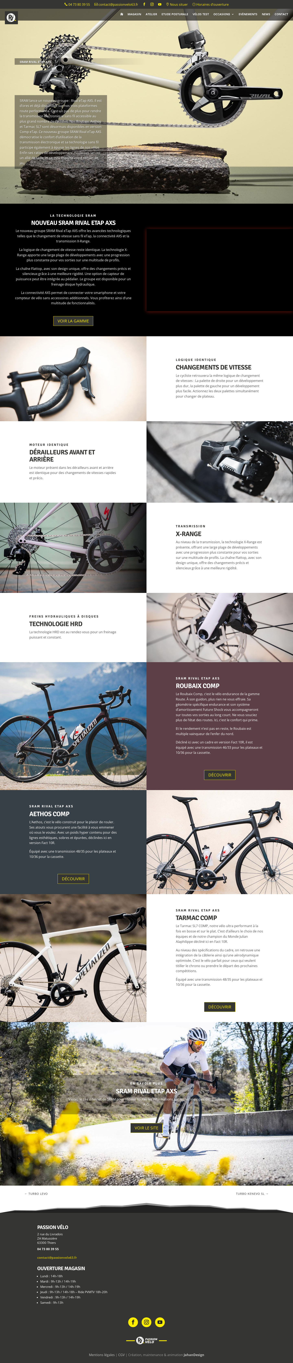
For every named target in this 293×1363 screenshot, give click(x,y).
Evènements (248, 14)
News (266, 14)
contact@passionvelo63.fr (116, 5)
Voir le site (146, 1128)
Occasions (221, 14)
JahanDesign (194, 1355)
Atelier (151, 14)
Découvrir (219, 775)
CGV (121, 1355)
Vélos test (201, 14)
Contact (281, 14)
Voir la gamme (73, 321)
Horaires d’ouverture (210, 5)
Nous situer (177, 5)
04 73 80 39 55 (77, 5)
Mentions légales (102, 1355)
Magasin (134, 14)
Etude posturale (175, 14)
